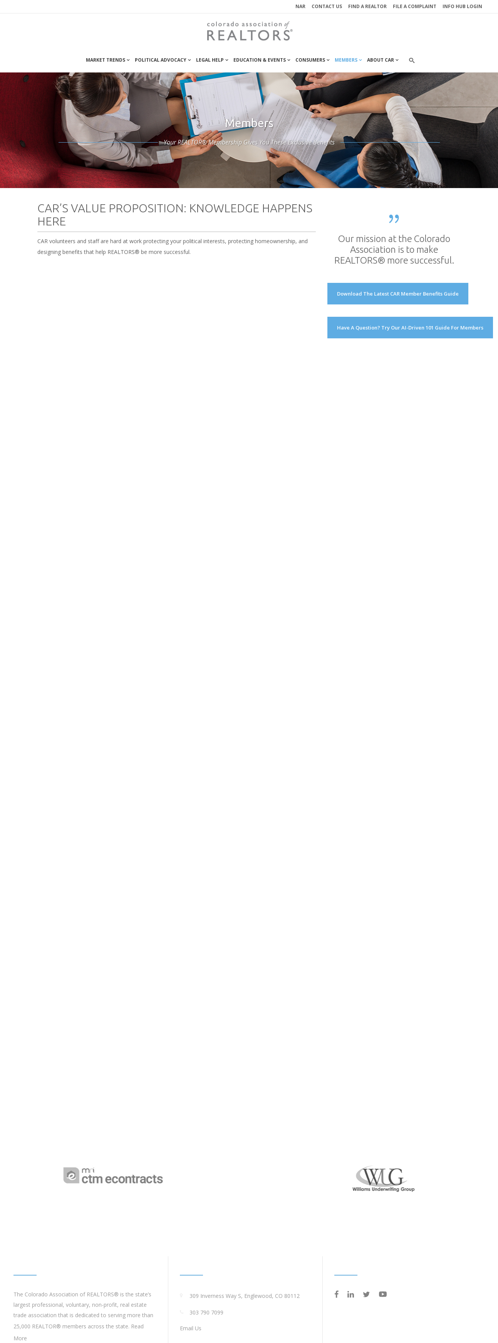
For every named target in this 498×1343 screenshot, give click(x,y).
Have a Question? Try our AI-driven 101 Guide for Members (410, 327)
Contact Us (327, 6)
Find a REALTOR (367, 6)
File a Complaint (414, 6)
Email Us (190, 1328)
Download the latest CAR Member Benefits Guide (398, 293)
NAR (300, 6)
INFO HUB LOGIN (462, 6)
